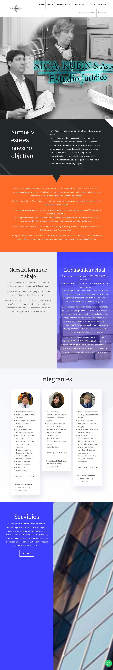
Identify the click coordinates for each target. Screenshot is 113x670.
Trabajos (91, 4)
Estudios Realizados (87, 13)
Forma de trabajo (63, 4)
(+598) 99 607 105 (91, 467)
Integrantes (79, 4)
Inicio (41, 4)
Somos (50, 4)
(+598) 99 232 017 (60, 453)
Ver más (27, 553)
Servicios (102, 4)
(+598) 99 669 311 (28, 476)
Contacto (102, 13)
